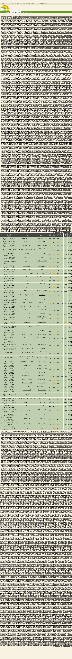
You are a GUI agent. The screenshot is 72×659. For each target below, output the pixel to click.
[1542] (4, 100)
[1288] (11, 83)
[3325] (46, 212)
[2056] (11, 132)
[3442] (9, 220)
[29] (64, 16)
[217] (21, 25)
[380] (29, 33)
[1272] (29, 82)
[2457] (68, 157)
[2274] (27, 146)
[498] (59, 39)
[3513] (32, 224)
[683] (54, 48)
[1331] (12, 86)
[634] (66, 46)
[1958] (40, 125)
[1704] (47, 109)
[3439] (70, 219)
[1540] (69, 98)
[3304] (47, 211)
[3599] (34, 230)
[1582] (67, 101)
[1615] (34, 104)
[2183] (8, 140)
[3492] (33, 223)
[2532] (33, 162)
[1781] (19, 115)
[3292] (7, 211)
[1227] (21, 79)
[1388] (60, 89)
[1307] (3, 85)
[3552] (20, 227)
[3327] (52, 212)
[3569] (6, 228)
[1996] (24, 128)
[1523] (12, 98)
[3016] (11, 193)
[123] (54, 20)
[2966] (58, 189)
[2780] (7, 178)
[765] (60, 52)
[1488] (38, 96)
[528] (68, 40)
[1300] (51, 83)
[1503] (17, 97)
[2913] (23, 186)
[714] (66, 50)
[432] (25, 36)
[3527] (8, 225)
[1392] (2, 90)
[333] (45, 31)
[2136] (64, 136)
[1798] (4, 116)
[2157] (63, 138)
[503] (70, 454)
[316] (69, 445)
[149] (53, 21)
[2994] (9, 192)
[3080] (11, 197)
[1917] (46, 123)
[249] (35, 27)
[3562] (53, 227)
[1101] (28, 71)
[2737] (6, 175)
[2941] (46, 188)
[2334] (13, 150)
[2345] (50, 150)
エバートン (27, 290)
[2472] (47, 158)
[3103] (17, 198)
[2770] (44, 177)
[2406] (40, 154)
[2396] (7, 154)
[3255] (26, 208)
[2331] (3, 150)
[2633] (14, 169)
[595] (33, 44)
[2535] (43, 162)
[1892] (33, 121)
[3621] (37, 231)
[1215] (52, 78)
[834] (30, 56)
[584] (4, 44)
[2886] (4, 185)
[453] (10, 37)
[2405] (37, 154)
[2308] (69, 147)
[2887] (8, 185)
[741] (67, 51)
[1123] (30, 73)
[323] (19, 31)
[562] (16, 43)
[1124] (33, 73)
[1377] (23, 89)
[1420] (24, 92)
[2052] (69, 131)
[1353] (14, 88)
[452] (7, 37)
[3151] (34, 201)
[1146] (36, 74)
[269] (17, 28)
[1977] (32, 127)
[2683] (39, 171)
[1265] (6, 82)
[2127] (34, 136)
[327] (29, 31)
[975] (51, 63)
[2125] (28, 136)
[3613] (10, 231)
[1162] (18, 75)
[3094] (58, 197)
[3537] (41, 225)
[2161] (6, 139)
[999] (44, 65)
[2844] (7, 182)
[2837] (54, 181)
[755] (33, 52)
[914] (30, 60)
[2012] (7, 129)
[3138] (62, 200)
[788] (50, 54)
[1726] (49, 111)
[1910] (22, 123)
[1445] (37, 93)
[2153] (50, 138)
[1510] (40, 97)
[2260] (51, 144)
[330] (37, 31)
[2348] (60, 150)
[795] (69, 54)
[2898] (44, 185)
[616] (18, 46)
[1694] (13, 109)
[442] (52, 36)
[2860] (60, 182)
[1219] (66, 78)
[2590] (13, 166)
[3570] (9, 228)
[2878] (49, 184)
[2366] (49, 151)
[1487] (34, 96)
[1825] (23, 117)
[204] (57, 24)
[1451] (57, 93)
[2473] (50, 158)
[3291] (3, 211)
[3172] (33, 202)
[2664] (47, 170)
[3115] (57, 198)
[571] (40, 43)
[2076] (7, 134)
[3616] (20, 231)
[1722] (36, 111)
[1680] (38, 108)
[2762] (18, 177)
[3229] (10, 207)
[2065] (41, 132)
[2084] (33, 134)
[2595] (30, 166)
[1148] (42, 74)
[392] (61, 33)
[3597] (28, 230)
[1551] (34, 100)
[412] (43, 35)
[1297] (41, 83)
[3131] (39, 200)
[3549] (10, 227)
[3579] (39, 228)
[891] (40, 59)
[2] (15, 16)
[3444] (16, 220)
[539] (26, 42)
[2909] (10, 186)
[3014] (4, 193)
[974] (48, 63)
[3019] (21, 193)
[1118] (13, 73)
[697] (21, 50)
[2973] (10, 190)
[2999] (26, 192)
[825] (6, 56)
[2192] (38, 140)
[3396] (69, 216)
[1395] (12, 90)
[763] (54, 52)
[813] (45, 55)
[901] (67, 59)
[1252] (33, 81)
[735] (51, 51)
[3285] (54, 209)
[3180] (60, 202)
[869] (53, 58)
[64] (63, 17)
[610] (2, 46)
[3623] (43, 231)
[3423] (17, 219)
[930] (2, 62)
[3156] (51, 201)
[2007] (61, 128)
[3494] (40, 223)
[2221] (63, 142)
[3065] (32, 196)
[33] (71, 431)
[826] (9, 56)
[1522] (9, 98)
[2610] (9, 167)
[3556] (33, 227)
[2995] (12, 192)
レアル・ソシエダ (42, 273)
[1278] (49, 82)
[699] (26, 50)
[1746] (44, 112)
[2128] (38, 136)
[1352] (11, 88)
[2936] (29, 188)
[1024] (56, 66)
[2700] (24, 173)
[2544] (2, 163)
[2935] (26, 188)
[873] (63, 58)
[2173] (46, 139)
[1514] (53, 97)
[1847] (26, 119)
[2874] (36, 184)
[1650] (9, 106)
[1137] (6, 74)
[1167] (34, 75)
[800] (11, 55)
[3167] (17, 202)
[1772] (60, 113)
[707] (47, 50)
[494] (48, 39)
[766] (62, 52)
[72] (8, 19)
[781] (31, 54)
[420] (64, 35)
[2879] (52, 184)
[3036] (7, 194)
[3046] (40, 194)
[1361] (41, 88)
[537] (21, 42)
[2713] (68, 173)
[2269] (10, 146)
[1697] (23, 109)
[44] (23, 17)
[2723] (30, 174)
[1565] (10, 101)
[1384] (47, 89)
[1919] (52, 123)
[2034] (9, 131)
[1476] (69, 94)
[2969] (68, 189)
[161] (13, 23)
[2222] (67, 142)
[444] (57, 36)
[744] (4, 52)
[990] (20, 65)
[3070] (49, 196)
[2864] (2, 184)
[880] (11, 59)
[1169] (41, 75)
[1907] (12, 123)
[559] (8, 43)
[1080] (29, 70)
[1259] (57, 81)
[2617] (32, 167)
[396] (69, 449)
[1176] (64, 75)
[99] (62, 19)
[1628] (7, 105)
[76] (16, 19)
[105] (6, 20)
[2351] (70, 150)
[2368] (56, 151)
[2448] (38, 157)
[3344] (38, 213)
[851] (5, 58)
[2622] (49, 167)
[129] (70, 20)
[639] (8, 47)
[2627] (66, 167)
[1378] (27, 89)
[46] (27, 17)
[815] (51, 55)
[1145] (32, 74)
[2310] (4, 148)
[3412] (51, 217)
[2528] (20, 162)
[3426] (27, 219)
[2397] (10, 154)
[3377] (6, 216)
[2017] (23, 129)
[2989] (63, 190)
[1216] (56, 78)
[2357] (19, 151)
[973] (45, 63)
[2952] (11, 189)
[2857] (50, 182)
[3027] (48, 193)
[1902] (67, 121)
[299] (26, 29)
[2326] (58, 148)
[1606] (4, 104)
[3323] (39, 212)
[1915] (39, 123)
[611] (5, 46)
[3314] (9, 212)
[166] (27, 23)
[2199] (61, 140)
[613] (10, 46)
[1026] (62, 66)
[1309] (10, 85)
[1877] (54, 120)
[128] (68, 20)
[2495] (52, 159)
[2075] (3, 134)
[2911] (17, 186)
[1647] (70, 105)
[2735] (70, 174)
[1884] (7, 121)
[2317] (28, 148)
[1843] (12, 119)
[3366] (40, 215)
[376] (18, 33)
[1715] (12, 111)
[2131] (48, 136)
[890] (37, 59)
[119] (44, 20)
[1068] (60, 69)
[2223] (70, 142)
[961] (13, 63)
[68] (71, 17)
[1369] (68, 88)
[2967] (61, 189)
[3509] (19, 224)
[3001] (32, 192)
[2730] (53, 174)
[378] (23, 33)
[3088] (38, 197)
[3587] (66, 228)
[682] (52, 48)
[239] (8, 27)
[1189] (37, 77)
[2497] (59, 159)
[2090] (53, 134)
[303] (37, 29)
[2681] (32, 171)
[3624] (47, 231)
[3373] (63, 215)
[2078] (13, 134)
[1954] (27, 125)
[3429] (37, 219)
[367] (65, 32)
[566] (27, 43)
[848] (68, 56)
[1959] (43, 125)
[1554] (44, 100)
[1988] (69, 127)
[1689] (68, 108)
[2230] (22, 143)
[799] (8, 55)
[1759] (17, 113)
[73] (10, 19)
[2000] (38, 128)
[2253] (28, 144)
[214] (13, 25)
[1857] (59, 119)
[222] (34, 25)
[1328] (2, 86)
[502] (69, 39)
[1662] (49, 106)
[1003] (57, 65)
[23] (52, 16)
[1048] (64, 67)
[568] (32, 43)
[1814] (58, 116)
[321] (13, 31)
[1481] (14, 96)
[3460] (69, 220)
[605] (60, 44)
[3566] (67, 227)
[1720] (29, 111)
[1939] (48, 124)
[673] (28, 48)
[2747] (39, 175)
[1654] (22, 106)
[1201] (6, 78)
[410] (37, 35)
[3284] (51, 209)
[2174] (49, 139)
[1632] (20, 105)
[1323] (57, 85)
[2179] (66, 139)
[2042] (36, 131)
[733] (45, 51)
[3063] (26, 196)
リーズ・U (27, 423)
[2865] (6, 184)
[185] (6, 24)
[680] (46, 48)
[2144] (20, 138)
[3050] (53, 194)
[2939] (39, 188)
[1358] (31, 88)
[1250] (27, 81)
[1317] (37, 85)
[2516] (51, 161)
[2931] (12, 188)
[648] (32, 47)
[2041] (32, 131)
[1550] (31, 100)
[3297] (23, 211)
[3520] (56, 224)
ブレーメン (27, 313)
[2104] (29, 135)
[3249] (6, 208)
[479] (8, 39)
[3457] (59, 220)
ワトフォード (26, 280)
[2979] (30, 190)
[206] (62, 24)
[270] (20, 28)
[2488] (29, 159)
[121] (49, 20)
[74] (12, 19)
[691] (5, 50)
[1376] (20, 89)
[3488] (20, 223)
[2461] (10, 158)
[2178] (62, 139)
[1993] (14, 128)
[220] (29, 25)
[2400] (20, 154)
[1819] (3, 117)
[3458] (62, 220)
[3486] (13, 223)
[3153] (41, 201)
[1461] (19, 94)
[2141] (10, 138)
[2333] (10, 150)
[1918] (49, 123)
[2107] (39, 135)
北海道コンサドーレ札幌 (26, 361)
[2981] (37, 190)
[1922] (62, 123)
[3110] (40, 198)
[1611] (21, 104)
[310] (55, 29)
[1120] (20, 73)
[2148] (33, 138)
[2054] (4, 132)
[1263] (70, 81)
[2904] (64, 185)
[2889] (14, 185)
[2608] (2, 167)
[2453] (54, 157)
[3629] (63, 231)
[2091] (57, 134)
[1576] (47, 101)
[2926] (67, 186)
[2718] (13, 174)
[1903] (70, 121)
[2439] (8, 157)
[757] (38, 52)
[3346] (44, 213)
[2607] (70, 166)
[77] (18, 19)
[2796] (60, 178)
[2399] (17, 154)
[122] (52, 20)
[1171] (48, 75)
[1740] (24, 112)
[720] (11, 51)
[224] (39, 25)
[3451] (39, 220)
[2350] (67, 150)
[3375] (70, 215)
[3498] (53, 223)
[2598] (40, 166)
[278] (41, 28)
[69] (2, 19)
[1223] (8, 79)
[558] (5, 43)
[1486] (31, 96)
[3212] (24, 205)
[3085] (28, 197)
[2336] (20, 150)
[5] (19, 16)
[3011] (66, 192)
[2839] (61, 181)
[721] (13, 51)
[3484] (7, 223)
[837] (38, 56)
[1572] (33, 101)
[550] (55, 42)
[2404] (33, 154)
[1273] (32, 82)
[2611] (12, 167)
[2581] (54, 165)
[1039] (34, 67)
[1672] (11, 108)
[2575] (34, 165)
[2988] (60, 190)
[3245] (63, 207)
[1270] (22, 82)
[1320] (47, 85)
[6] (20, 16)
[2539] (57, 162)
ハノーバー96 (42, 306)
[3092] (51, 197)
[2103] (26, 135)
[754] (30, 52)
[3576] (29, 228)
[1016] (29, 66)
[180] (64, 23)
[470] (55, 37)
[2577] (41, 165)
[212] (7, 25)
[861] (31, 58)
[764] (57, 52)
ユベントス (42, 414)
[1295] (34, 83)
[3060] (16, 196)
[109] (17, 20)
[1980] (42, 127)
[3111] (43, 198)
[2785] (23, 178)
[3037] (10, 194)
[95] (54, 19)
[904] (4, 60)
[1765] (37, 113)
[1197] (63, 77)
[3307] (57, 211)
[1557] (54, 100)
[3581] (46, 228)
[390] (55, 33)
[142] (34, 21)
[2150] (40, 138)
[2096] (2, 135)
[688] (68, 48)
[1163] (21, 75)
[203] (54, 24)
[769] (70, 52)
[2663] (43, 170)
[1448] (47, 93)
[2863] (70, 182)
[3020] (24, 193)
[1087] (52, 70)
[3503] (70, 223)
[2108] (42, 135)
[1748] (51, 112)
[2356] (16, 151)
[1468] (42, 94)
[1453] (63, 93)
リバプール (42, 295)
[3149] (28, 201)
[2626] (62, 167)
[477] (3, 39)
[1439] (17, 93)
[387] (47, 33)
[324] (21, 31)
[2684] (42, 171)
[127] (65, 20)
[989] (17, 65)
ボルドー (42, 428)
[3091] (48, 197)
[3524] (69, 224)
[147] (47, 21)
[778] (23, 54)
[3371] (57, 215)
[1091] (66, 70)
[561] (13, 43)
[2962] (44, 189)
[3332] (69, 212)
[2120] (11, 136)
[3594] (18, 230)
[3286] (58, 209)
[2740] (16, 175)
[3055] (70, 194)
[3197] (46, 204)
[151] (58, 21)
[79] (22, 19)
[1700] (33, 109)
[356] (36, 32)
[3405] (28, 217)
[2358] (22, 151)
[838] (41, 56)
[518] (41, 40)
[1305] (68, 83)
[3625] (50, 231)
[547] (47, 42)
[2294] (22, 147)
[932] (7, 62)
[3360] (20, 215)
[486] (27, 39)
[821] (67, 55)
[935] (15, 62)
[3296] (20, 211)
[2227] (12, 143)
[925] (60, 60)
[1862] (4, 120)
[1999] (34, 128)
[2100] (16, 135)
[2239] (52, 143)
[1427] (48, 92)
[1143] (26, 74)
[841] (49, 56)
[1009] (6, 66)
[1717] (19, 111)
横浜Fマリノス (42, 365)
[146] (45, 21)
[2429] (46, 155)
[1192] (47, 77)
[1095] (8, 71)
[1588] (16, 102)
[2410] (53, 154)
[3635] (63, 232)
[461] (31, 37)
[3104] (20, 198)
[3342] (31, 213)
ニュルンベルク (27, 344)
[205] (60, 24)
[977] (56, 63)
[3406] (31, 217)
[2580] (51, 165)
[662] (69, 47)
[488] (32, 39)
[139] (26, 21)
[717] (3, 51)
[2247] (8, 144)
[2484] (16, 159)
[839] (44, 56)
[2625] (59, 167)
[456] (18, 37)
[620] (29, 46)
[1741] (28, 112)
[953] (63, 62)
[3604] (51, 230)
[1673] (14, 108)
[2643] (48, 169)
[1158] (4, 75)
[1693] (10, 109)
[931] (5, 62)
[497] (56, 39)
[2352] (2, 151)
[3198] (49, 204)
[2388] (51, 152)
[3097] (68, 197)
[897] (56, 59)
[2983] (43, 190)
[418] (59, 35)
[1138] (9, 74)
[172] (43, 23)
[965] (24, 63)
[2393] (68, 152)
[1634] (27, 105)
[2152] (47, 138)
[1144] (29, 74)
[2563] (66, 163)
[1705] (50, 109)
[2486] (22, 159)
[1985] (59, 127)
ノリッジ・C (42, 418)
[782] (34, 54)
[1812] (51, 116)
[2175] (52, 139)
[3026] (44, 193)
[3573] (19, 228)
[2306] (62, 147)
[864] (39, 58)
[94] (52, 19)
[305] (42, 29)
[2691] (66, 171)
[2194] (44, 140)
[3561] (50, 227)
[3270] (4, 209)
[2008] (64, 128)
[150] (55, 21)
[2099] (12, 135)
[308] (50, 29)
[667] (12, 48)
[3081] (14, 197)
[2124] (24, 136)
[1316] (33, 85)
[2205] (10, 142)
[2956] (24, 189)
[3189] (19, 204)
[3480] (64, 221)
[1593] (32, 102)
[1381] (37, 89)
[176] (53, 23)
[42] (19, 17)
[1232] (38, 79)
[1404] (42, 90)
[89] (42, 19)
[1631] (17, 105)
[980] (64, 63)
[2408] (47, 154)
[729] (35, 51)
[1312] (20, 85)
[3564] (60, 227)
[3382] (22, 216)
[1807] (34, 116)
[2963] (48, 189)
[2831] (34, 181)
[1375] (17, 89)
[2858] (53, 182)
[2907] (3, 186)
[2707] (48, 173)
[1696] (20, 109)
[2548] (16, 163)
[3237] (37, 207)
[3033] (68, 193)
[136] (18, 21)
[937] (21, 62)
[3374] (67, 215)
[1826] (27, 117)
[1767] (43, 113)
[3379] (12, 216)
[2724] (33, 174)
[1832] (47, 117)
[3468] (24, 221)
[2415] (70, 154)
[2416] (2, 155)
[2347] (57, 150)
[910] (20, 60)
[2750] (49, 175)
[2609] (6, 167)
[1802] (18, 116)
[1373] (10, 89)
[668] (14, 48)
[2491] (39, 159)
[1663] (52, 106)
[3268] (69, 208)
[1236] (51, 79)
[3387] (39, 216)
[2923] (57, 186)
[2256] (38, 144)
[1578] (53, 101)
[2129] (41, 136)
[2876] (42, 184)
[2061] (28, 132)
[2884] (69, 184)
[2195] (48, 140)
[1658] (36, 106)
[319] (8, 31)
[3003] (39, 192)
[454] (13, 37)
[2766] (31, 177)
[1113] (68, 71)
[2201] (68, 140)
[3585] (59, 228)
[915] (33, 60)
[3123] (12, 200)
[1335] (26, 86)
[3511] (26, 224)
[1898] (53, 121)
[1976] (29, 127)
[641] (13, 47)
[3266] (62, 208)
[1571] (30, 101)
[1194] (53, 77)
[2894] (31, 185)
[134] (13, 21)
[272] (25, 28)
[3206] (4, 205)
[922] (52, 60)
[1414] (4, 92)
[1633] (23, 105)
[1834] (53, 117)
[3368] (47, 215)
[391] (58, 33)
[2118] (4, 136)
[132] (7, 21)
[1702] (40, 109)
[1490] (44, 96)
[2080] (20, 134)
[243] (19, 27)
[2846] (13, 182)
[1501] (10, 97)
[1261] (63, 81)
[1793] (59, 115)
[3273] (14, 209)
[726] (27, 51)
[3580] (42, 228)
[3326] (49, 212)
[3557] (37, 227)
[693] (10, 50)
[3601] (41, 230)
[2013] (10, 129)
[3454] (49, 220)
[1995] (21, 128)
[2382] (31, 152)
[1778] (9, 115)
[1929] (14, 124)
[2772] (51, 177)
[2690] (62, 171)
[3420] (7, 219)
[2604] (60, 166)
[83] (30, 19)
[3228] (7, 207)
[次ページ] (9, 16)
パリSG (42, 269)
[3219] (48, 205)
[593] (28, 44)
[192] (25, 24)
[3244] (60, 207)
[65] (65, 17)
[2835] (48, 181)
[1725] (46, 111)
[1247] (17, 81)
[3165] (10, 202)
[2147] (30, 138)
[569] (35, 43)
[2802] (9, 180)
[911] (22, 60)
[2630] (4, 169)
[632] (61, 46)
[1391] (70, 89)
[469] (53, 37)
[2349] (63, 150)
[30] (66, 16)
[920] (46, 60)
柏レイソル (27, 368)
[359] (44, 32)
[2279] (43, 146)
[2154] (53, 138)
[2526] (13, 162)
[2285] (63, 146)
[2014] (13, 129)
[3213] (28, 205)
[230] (55, 25)
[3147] (21, 201)
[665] (6, 48)
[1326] (67, 85)
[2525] (10, 162)
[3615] (17, 231)
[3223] (61, 205)
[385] (42, 33)
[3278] (31, 209)
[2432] (56, 155)
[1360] (38, 88)
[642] (16, 47)
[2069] (54, 132)
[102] (69, 19)
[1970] (9, 127)
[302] (34, 29)
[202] (52, 24)
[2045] (46, 131)
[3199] (52, 204)
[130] (2, 21)
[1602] (62, 102)
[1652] (16, 106)
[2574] (31, 165)
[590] (20, 44)
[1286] (4, 83)
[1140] (16, 74)
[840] (46, 56)
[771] (5, 54)
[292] (7, 29)
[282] (52, 28)
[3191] (26, 204)
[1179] (3, 77)
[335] (51, 31)
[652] (43, 47)
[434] (30, 36)
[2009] (68, 128)
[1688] (64, 108)
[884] (21, 59)
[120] (46, 20)
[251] (40, 27)
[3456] (56, 220)
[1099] (21, 71)
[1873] (41, 120)
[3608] (64, 230)
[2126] (31, 136)
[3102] (13, 198)
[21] (48, 16)
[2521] (68, 161)
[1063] (43, 69)
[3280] (38, 209)
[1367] (61, 88)
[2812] (42, 180)
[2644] (51, 169)
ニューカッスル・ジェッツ (27, 352)
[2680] (29, 171)
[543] (37, 42)
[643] (19, 47)
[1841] (6, 119)
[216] (18, 25)
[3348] (51, 213)
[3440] (2, 220)
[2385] (41, 152)
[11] (28, 16)
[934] (13, 62)
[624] (39, 46)
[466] (45, 37)
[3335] (8, 213)
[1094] (4, 71)
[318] (5, 31)
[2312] (11, 148)
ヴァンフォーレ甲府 (27, 379)
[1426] (44, 92)
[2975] (17, 190)
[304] (39, 29)
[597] (38, 44)
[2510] (31, 161)
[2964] (51, 189)
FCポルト (27, 402)
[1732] (69, 111)
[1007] (70, 65)
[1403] (39, 90)
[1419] (21, 92)
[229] (53, 25)
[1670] (4, 108)
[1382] (40, 89)
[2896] (38, 185)
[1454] (67, 93)
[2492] (42, 159)
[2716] (7, 174)
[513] (28, 40)
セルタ (42, 341)
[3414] (58, 217)
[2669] (63, 170)
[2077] (10, 134)
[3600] (38, 230)
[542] (34, 42)
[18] (42, 16)
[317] (3, 31)
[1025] (59, 66)
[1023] (52, 66)
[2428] (42, 155)
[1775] (70, 113)
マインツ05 (27, 322)
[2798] (67, 178)
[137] (21, 21)
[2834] (44, 181)
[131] (5, 21)
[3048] (47, 194)
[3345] (41, 213)
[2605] (63, 166)
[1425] (41, 92)
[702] (34, 50)
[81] (26, 19)
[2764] (24, 177)
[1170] (44, 75)
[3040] (20, 194)
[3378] (9, 216)
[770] (2, 54)
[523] (54, 40)
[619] (26, 46)
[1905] (6, 123)
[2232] (29, 143)
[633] (63, 46)
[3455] (52, 220)
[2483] (12, 159)
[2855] (43, 182)
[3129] (32, 200)
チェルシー (27, 337)
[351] (22, 32)
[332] (43, 31)
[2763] (21, 177)
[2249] (14, 144)
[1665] (59, 106)
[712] (61, 50)
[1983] (52, 127)
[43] (21, 17)
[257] (56, 27)
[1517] (63, 97)
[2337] (23, 150)
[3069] (46, 196)
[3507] (12, 224)
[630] (55, 46)
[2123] (21, 136)
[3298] (27, 211)
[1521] (6, 98)
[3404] (24, 217)
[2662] (40, 170)
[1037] (28, 67)
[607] (65, 44)
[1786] (36, 115)
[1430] (58, 92)
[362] (52, 32)
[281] (49, 28)
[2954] (18, 189)
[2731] (57, 174)
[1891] (30, 121)
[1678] (31, 108)
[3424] (20, 219)
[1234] (44, 79)
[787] (47, 54)
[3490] (27, 223)
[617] (21, 46)
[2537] (50, 162)
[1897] (50, 121)
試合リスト (25, 12)
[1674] (18, 108)
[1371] (3, 89)
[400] (11, 35)
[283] (54, 28)
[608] (68, 44)
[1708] (60, 109)
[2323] (48, 148)
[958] (5, 63)
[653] (45, 47)
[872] (61, 58)
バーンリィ (42, 287)
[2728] (47, 174)
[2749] (46, 175)
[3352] (64, 213)
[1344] (56, 86)
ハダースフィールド (42, 290)
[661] (67, 47)
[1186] (27, 77)
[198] (41, 24)
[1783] (26, 115)
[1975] (26, 127)
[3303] (43, 211)
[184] (4, 24)
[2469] (37, 158)
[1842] (9, 119)
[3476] (51, 221)
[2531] (30, 162)
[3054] (67, 194)
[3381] (19, 216)
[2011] (3, 129)
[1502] (13, 97)
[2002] (44, 128)
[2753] (59, 175)
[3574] (22, 228)
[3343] (34, 213)
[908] (14, 60)
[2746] (36, 175)
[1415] (8, 92)
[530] (2, 42)
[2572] (24, 165)
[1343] (52, 86)
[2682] (36, 171)
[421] (67, 35)
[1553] (41, 100)
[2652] (7, 170)
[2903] (61, 185)
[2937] (32, 188)
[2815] (52, 180)
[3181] (63, 202)
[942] (34, 62)
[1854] (49, 119)
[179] (61, 23)
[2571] (21, 165)
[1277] (46, 82)
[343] (70, 446)
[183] (70, 438)
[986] (9, 65)
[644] (21, 47)
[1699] (30, 109)
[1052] (7, 69)
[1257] (50, 81)
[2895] (34, 185)
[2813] (46, 180)
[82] (28, 19)
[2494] (49, 159)
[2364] (42, 151)
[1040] (38, 67)
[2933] (19, 188)
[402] (16, 35)
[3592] (11, 230)
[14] (34, 16)
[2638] (31, 169)
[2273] (23, 146)
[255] (51, 27)
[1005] (63, 65)
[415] (51, 35)
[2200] (64, 140)
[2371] (66, 151)
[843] (54, 56)
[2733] (63, 174)
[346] (9, 32)
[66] (67, 17)
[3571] (12, 228)
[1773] (63, 113)
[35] (5, 17)
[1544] (11, 100)
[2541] (63, 162)
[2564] (69, 163)
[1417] (14, 92)
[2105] (32, 135)
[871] (58, 58)
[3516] (42, 224)
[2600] (47, 166)
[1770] (53, 113)
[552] (61, 42)
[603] (54, 44)
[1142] (22, 74)
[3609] (68, 230)
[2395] (3, 154)
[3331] (66, 212)
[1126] (40, 73)
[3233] (23, 207)
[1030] (4, 67)
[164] (21, 23)
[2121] (14, 136)
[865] (42, 58)
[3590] (4, 230)
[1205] (19, 78)
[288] (68, 28)
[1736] (11, 112)
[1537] (59, 98)
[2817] (59, 180)
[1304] (64, 83)
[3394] (62, 216)
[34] (3, 17)
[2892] (24, 185)
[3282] (44, 209)
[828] (14, 56)
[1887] (17, 121)
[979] (61, 63)
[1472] (56, 94)
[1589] (19, 102)
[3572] (16, 228)
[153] (63, 21)
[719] (8, 51)
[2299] (39, 147)
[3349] (54, 213)
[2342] (40, 150)
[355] (33, 32)
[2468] (33, 158)
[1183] (17, 77)
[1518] (67, 97)
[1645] (63, 105)
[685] (60, 48)
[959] (8, 63)
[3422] (13, 219)
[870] (55, 58)
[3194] (36, 204)
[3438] (67, 219)
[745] (6, 52)
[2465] (23, 158)
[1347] (66, 86)
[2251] (21, 144)
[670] (20, 48)
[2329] (68, 148)
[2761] (14, 177)
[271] (22, 28)
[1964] (60, 125)
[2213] (37, 142)
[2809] (32, 180)
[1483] (21, 96)
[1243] (3, 81)
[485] (24, 39)
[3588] (69, 228)
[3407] (34, 217)
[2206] (13, 142)
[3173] (37, 202)
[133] (10, 21)
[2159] (70, 138)
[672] (25, 48)
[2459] (3, 158)
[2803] (12, 180)
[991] (22, 65)
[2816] (56, 180)
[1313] (23, 85)
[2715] (3, 174)
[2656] (20, 170)
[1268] (16, 82)
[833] (28, 56)
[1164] (24, 75)
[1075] (12, 70)
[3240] (47, 207)
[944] (39, 62)
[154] (66, 21)
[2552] (29, 163)
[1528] (29, 98)
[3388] (42, 216)
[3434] (53, 219)
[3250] (9, 208)
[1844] (16, 119)
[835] (33, 56)
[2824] (11, 181)
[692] (7, 50)
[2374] (4, 152)
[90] (44, 19)
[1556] (51, 100)
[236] (69, 441)
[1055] (17, 69)
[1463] (26, 94)
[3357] (10, 215)
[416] (53, 35)
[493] (45, 39)
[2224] (2, 143)
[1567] (17, 101)
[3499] (57, 223)
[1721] (32, 111)
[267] (12, 28)
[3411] (48, 217)
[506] (9, 40)
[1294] (31, 83)
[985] (6, 65)
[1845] (19, 119)
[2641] (41, 169)
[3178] (53, 202)
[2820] (69, 180)
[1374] (13, 89)
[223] (37, 25)
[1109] (54, 71)
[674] (30, 48)
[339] (61, 31)
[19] (44, 16)
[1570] (27, 101)
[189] (17, 24)
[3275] (21, 209)
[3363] (30, 215)
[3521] (59, 224)
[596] (36, 44)
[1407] (52, 90)
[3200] (56, 204)
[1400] (29, 90)
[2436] (69, 155)
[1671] (8, 108)
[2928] (2, 188)
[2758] (4, 177)
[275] (33, 28)
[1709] (63, 109)
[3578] (36, 228)
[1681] (41, 108)
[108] (14, 20)
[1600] (56, 102)
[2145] (23, 138)
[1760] (20, 113)
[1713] (6, 111)
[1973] (19, 127)
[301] (31, 29)
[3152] (38, 201)
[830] (20, 56)
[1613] (28, 104)
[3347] (48, 213)
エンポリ (42, 330)
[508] (14, 40)
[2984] (47, 190)
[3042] (27, 194)
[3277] (28, 209)
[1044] (51, 67)
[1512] (47, 97)
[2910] (13, 186)
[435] (33, 36)
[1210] (36, 78)
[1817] (68, 116)
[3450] (36, 220)
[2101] (19, 135)
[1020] (42, 66)
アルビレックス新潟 (27, 383)
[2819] (66, 180)
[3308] (60, 211)
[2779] (3, 178)
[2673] (6, 171)
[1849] (32, 119)
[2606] (67, 166)
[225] (42, 25)
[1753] (68, 112)
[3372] (60, 215)
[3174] (40, 202)
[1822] (13, 117)
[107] (12, 20)
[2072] (64, 132)
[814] (48, 55)
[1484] (24, 96)
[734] (48, 51)
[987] (12, 65)
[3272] (11, 209)
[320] (11, 31)
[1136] (2, 74)
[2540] (60, 162)
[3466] (18, 221)
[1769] (50, 113)
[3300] (33, 211)
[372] (7, 33)
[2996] (16, 192)
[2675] (12, 171)
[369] (70, 32)
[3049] (50, 194)
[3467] (21, 221)
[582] (69, 43)
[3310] (67, 211)
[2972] (7, 190)
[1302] (58, 83)
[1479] (8, 96)
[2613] (19, 167)
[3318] (22, 212)
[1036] (24, 67)
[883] (19, 59)
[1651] (12, 106)
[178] (59, 23)
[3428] (33, 219)
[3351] (61, 213)
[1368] (64, 88)
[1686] (58, 108)
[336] (53, 31)
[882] (16, 59)
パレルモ (27, 254)
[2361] (32, 151)
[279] (44, 28)
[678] (41, 48)
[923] (54, 60)
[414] (48, 35)
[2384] (38, 152)
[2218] (53, 142)
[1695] (17, 109)
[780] (29, 54)
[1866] (18, 120)
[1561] (68, 100)
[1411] (66, 90)
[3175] (43, 202)
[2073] (68, 132)
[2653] (10, 170)
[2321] (41, 148)
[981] (67, 63)
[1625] (68, 104)
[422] (69, 35)
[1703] (43, 109)
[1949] (10, 125)
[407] (29, 35)
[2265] (68, 144)
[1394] (9, 90)
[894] (48, 59)
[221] (31, 25)
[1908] (16, 123)
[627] (47, 46)
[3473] (41, 221)
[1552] (38, 100)
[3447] (26, 220)
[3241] (50, 207)
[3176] (47, 202)
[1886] (13, 121)
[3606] (58, 230)
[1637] (37, 105)
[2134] (58, 136)
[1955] (30, 125)
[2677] (19, 171)
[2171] (39, 139)
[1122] (27, 73)
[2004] (51, 128)
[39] (13, 17)
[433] (28, 36)
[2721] (23, 174)
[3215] (34, 205)
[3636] (67, 232)
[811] (40, 55)
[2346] (53, 150)
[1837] (63, 117)
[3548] (7, 227)
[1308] (7, 85)
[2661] (37, 170)
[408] (32, 35)
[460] (29, 37)
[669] (17, 48)
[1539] (66, 98)
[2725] (37, 174)
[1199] (70, 77)
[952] (61, 62)
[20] (46, 16)
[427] (12, 36)
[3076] (69, 196)
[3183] (70, 202)
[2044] (42, 131)
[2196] (51, 140)
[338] (59, 31)
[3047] (43, 194)
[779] (26, 54)
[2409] (50, 154)
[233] (63, 25)
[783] (37, 54)
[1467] (39, 94)
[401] (13, 35)
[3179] (57, 202)
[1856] (56, 119)
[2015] (17, 129)
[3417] (68, 217)
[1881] (68, 120)
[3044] (33, 194)
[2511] (34, 161)
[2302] (49, 147)
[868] (50, 58)
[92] (48, 19)
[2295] (26, 147)
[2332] (7, 150)
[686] (62, 48)
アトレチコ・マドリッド (26, 273)
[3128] (29, 200)
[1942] (58, 124)
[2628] (69, 167)
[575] (51, 43)
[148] (50, 21)
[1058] (27, 69)
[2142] (13, 138)
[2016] (20, 129)
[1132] (60, 73)
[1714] (9, 111)
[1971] (12, 127)
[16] (38, 16)
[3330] (62, 212)
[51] (37, 17)
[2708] (51, 173)
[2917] (37, 186)
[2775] (61, 177)
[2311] (8, 148)
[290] (2, 29)
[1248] (20, 81)
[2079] (17, 134)
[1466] (36, 94)
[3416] (64, 217)
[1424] (38, 92)
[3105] (23, 198)
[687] (65, 48)
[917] (38, 60)
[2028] (60, 129)
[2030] (67, 129)
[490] (37, 39)
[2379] (21, 152)
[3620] (33, 231)
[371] (5, 33)
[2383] (34, 152)
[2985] (50, 190)
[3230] (13, 207)
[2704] (38, 173)
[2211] (30, 142)
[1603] (66, 102)
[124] (57, 20)
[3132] (42, 200)
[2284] (60, 146)
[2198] (58, 140)
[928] (68, 60)
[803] (19, 55)
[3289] (68, 209)
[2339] (30, 150)
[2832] (38, 181)
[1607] (8, 104)
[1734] (4, 112)
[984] (4, 65)
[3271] (8, 209)
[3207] (8, 205)
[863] (37, 58)
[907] (12, 60)
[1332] (16, 86)
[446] (62, 36)
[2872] (29, 184)
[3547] (3, 227)
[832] (25, 56)
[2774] (58, 177)
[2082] (27, 134)
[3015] (8, 193)
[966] (27, 63)
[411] (40, 35)
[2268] (7, 146)
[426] (9, 36)
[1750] (58, 112)
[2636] (24, 169)
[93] (50, 19)
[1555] (48, 100)
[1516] (60, 97)
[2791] (43, 178)
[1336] (29, 86)
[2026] (53, 129)
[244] (21, 27)
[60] (55, 17)
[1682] (44, 108)
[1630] (13, 105)
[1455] (70, 93)
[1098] (18, 71)
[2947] (66, 188)
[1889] (23, 121)
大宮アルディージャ (42, 376)
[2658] (27, 170)
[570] (37, 43)
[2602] (53, 166)
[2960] (38, 189)
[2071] (61, 132)
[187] (12, 24)
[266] (9, 28)
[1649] (6, 106)
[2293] (19, 147)
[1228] (24, 79)
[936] (18, 62)
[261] (67, 27)
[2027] (57, 129)
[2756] (69, 175)
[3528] (11, 225)
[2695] (8, 173)
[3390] (49, 216)
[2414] (67, 154)
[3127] (26, 200)
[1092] (69, 70)
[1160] (11, 75)
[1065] (50, 69)
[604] (57, 44)
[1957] (37, 125)
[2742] (22, 175)
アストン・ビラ (42, 423)
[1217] (59, 78)
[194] (30, 24)
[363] (54, 32)
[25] (56, 16)
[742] (69, 51)
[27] (60, 16)
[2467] (30, 158)
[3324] (42, 212)
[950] (55, 62)
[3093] (54, 197)
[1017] (32, 66)
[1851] (39, 119)
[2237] (46, 143)
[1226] (18, 79)
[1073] (6, 70)
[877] (3, 59)
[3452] (42, 220)
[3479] (61, 221)
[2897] (41, 185)
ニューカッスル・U (42, 337)
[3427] (30, 219)
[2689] (59, 171)
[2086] (40, 134)
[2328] (64, 148)
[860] (29, 58)
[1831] (43, 117)
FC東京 (27, 372)
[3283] (48, 209)
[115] (33, 20)
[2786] (27, 178)
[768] (68, 52)
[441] (49, 36)
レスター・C (27, 287)
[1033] (14, 67)
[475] (69, 37)
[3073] (59, 196)
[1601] (59, 102)
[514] (30, 40)
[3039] (17, 194)
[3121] (6, 200)
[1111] (61, 71)
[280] (46, 28)
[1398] (22, 90)
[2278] (40, 146)
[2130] (44, 136)
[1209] (32, 78)
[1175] (61, 75)
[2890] (18, 185)
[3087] (34, 197)
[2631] (8, 169)
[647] (29, 47)
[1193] (50, 77)
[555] (69, 42)
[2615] (26, 167)
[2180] (69, 139)
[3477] (54, 221)
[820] (64, 55)
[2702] (31, 173)
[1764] (33, 113)
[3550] (13, 227)
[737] (56, 51)
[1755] (3, 113)
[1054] (13, 69)
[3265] (59, 208)
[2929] (6, 188)
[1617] (41, 104)
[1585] (6, 102)
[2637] (28, 169)
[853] (10, 58)
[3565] (63, 227)
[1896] (47, 121)
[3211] (21, 205)
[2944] (56, 188)
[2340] (33, 150)
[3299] (30, 211)
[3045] (37, 194)
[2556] (42, 163)
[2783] (17, 178)
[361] (49, 32)
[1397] (19, 90)
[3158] (58, 201)
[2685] (46, 171)
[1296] (38, 83)
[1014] (22, 66)
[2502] (4, 161)
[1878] (58, 120)
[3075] (66, 196)
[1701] (37, 109)
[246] (27, 27)
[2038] (22, 131)
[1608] (11, 104)
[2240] (56, 143)
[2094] (67, 134)
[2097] (6, 135)
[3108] (33, 198)
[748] (14, 52)
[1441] (23, 93)
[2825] (14, 181)
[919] (44, 60)
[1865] (14, 120)
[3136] (56, 200)
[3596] (24, 230)
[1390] (67, 89)
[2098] (9, 135)
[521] (49, 40)
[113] (28, 20)
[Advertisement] (41, 8)
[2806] (22, 180)
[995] (33, 65)
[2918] (40, 186)
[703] (37, 50)
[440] (46, 36)
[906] (9, 60)
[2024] (47, 129)
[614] (13, 46)
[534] (13, 42)
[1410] (62, 90)
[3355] (3, 215)
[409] (35, 35)
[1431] (61, 92)
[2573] (28, 165)
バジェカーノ (26, 257)
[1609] (14, 104)
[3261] (46, 208)
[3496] (47, 223)
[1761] (23, 113)
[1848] (29, 119)
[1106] (44, 71)
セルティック (26, 299)
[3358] (13, 215)
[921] (49, 60)
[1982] (49, 127)
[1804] (24, 116)
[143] (37, 21)
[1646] (67, 105)
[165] (24, 23)
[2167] (26, 139)
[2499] (66, 159)
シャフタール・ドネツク (26, 302)
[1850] (36, 119)
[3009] (59, 192)
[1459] (12, 94)
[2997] (19, 192)
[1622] (58, 104)
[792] (61, 54)
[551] (58, 42)
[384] (39, 33)
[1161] (14, 75)
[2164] (16, 139)
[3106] (27, 198)
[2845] (10, 182)
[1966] (67, 125)
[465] (42, 37)
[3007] (52, 192)
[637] (3, 47)
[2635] (21, 169)
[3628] (60, 231)
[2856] (47, 182)
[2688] (56, 171)
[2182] (4, 140)
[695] (15, 50)
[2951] (8, 189)
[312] (61, 29)
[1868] (24, 120)
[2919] (43, 186)
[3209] (14, 205)
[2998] (22, 192)
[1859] (66, 119)
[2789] (37, 178)
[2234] (36, 143)
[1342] (49, 86)
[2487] (26, 159)
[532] (7, 42)
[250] (37, 27)
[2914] (27, 186)
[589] (17, 44)
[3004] (42, 192)
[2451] (48, 157)
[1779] (12, 115)
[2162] (9, 139)
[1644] (60, 105)
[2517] (54, 161)
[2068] (51, 132)
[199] (44, 24)
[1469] (46, 94)
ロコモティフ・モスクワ (26, 334)
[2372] (69, 151)
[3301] (37, 211)
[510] (20, 40)
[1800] (11, 116)
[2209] (23, 142)
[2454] (58, 157)
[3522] (62, 224)
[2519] (61, 161)
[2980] (33, 190)
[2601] (50, 166)
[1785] (32, 115)
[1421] (28, 92)
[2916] (33, 186)
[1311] (17, 85)
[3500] (60, 223)
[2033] (6, 131)
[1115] (3, 73)
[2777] (68, 177)
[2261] (54, 144)
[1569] (23, 101)
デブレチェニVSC (27, 326)
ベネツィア (42, 254)
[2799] (70, 178)
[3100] (7, 198)
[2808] (29, 180)
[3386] (36, 216)
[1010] (9, 66)
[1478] (4, 96)
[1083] (39, 70)
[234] (66, 25)
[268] (14, 28)
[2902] (58, 185)
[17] (40, 16)
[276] (36, 28)
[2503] (8, 161)
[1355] (21, 88)
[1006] (67, 65)
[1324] (60, 85)
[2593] (23, 166)
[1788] (42, 115)
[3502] (67, 223)
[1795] (66, 115)
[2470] (40, 158)
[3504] (2, 224)
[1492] (51, 96)
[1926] (4, 124)
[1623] (61, 104)
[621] (31, 46)
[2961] (41, 189)
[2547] (12, 163)
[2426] (36, 155)
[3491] (30, 223)
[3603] (48, 230)
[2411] (57, 154)
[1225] (14, 79)
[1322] (53, 85)
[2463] (17, 158)
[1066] (53, 69)
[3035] (3, 194)
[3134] (49, 200)
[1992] (11, 128)
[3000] (29, 192)
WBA (27, 276)
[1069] (63, 69)
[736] (53, 51)
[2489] (32, 159)
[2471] (43, 158)
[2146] (27, 138)
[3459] (66, 220)
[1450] (53, 93)
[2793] (50, 178)
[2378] (18, 152)
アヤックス (42, 241)
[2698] (18, 173)
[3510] (22, 224)
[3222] (58, 205)
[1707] (57, 109)
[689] (70, 48)
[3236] (33, 207)
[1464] (29, 94)
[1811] (48, 116)
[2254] (31, 144)
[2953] (14, 189)
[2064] (38, 132)
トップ (30, 12)
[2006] (58, 128)
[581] (67, 43)
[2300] (42, 147)
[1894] (40, 121)
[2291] (12, 147)
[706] (45, 50)
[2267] (3, 146)
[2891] (21, 185)
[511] (22, 40)
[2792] (47, 178)
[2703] (34, 173)
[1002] (53, 65)
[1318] (40, 85)
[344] (4, 32)
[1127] (43, 73)
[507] (12, 40)
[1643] (57, 105)
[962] (16, 63)
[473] (63, 37)
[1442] (27, 93)
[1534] (49, 98)
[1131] (57, 73)
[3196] (42, 204)
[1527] (26, 98)
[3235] (30, 207)
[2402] (27, 154)
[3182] (67, 202)
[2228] (16, 143)
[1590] (22, 102)
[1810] (44, 116)
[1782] (22, 115)
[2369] (59, 151)
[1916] (42, 123)
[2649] (68, 169)
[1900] (60, 121)
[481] (13, 39)
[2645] (54, 169)
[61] (57, 17)
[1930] (18, 124)
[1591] (26, 102)
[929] (70, 60)
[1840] (2, 119)
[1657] (32, 106)
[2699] (21, 173)
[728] (32, 51)
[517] (38, 40)
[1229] (28, 79)
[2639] (34, 169)
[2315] (21, 148)
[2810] (36, 180)
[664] (4, 48)
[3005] (46, 192)
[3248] (2, 208)
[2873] (32, 184)
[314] (66, 29)
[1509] (37, 97)
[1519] (70, 97)
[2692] (69, 171)
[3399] (8, 217)
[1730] (62, 111)
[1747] (48, 112)
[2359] (26, 151)
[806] (27, 55)
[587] (12, 44)
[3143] (8, 201)
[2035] (12, 131)
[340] (64, 31)
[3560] (47, 227)
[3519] (52, 224)
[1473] (59, 94)
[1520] (2, 98)
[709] (53, 50)
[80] (24, 19)
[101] (67, 19)
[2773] (54, 177)
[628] (50, 46)
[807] (29, 55)
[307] (47, 29)
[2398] (13, 154)
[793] (63, 54)
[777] (21, 54)
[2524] (7, 162)
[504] (4, 40)
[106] (9, 20)
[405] (24, 35)
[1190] (40, 77)
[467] (47, 37)
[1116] (7, 73)
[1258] (53, 81)
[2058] (18, 132)
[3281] (41, 209)
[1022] (49, 66)
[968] (32, 63)
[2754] (62, 175)
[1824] (20, 117)
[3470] (31, 221)
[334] (48, 31)
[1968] (2, 127)
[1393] (6, 90)
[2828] (24, 181)
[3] (16, 16)
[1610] (18, 104)
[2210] (27, 142)
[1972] (16, 127)
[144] (39, 21)
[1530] (36, 98)
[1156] (69, 74)
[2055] (8, 132)
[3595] (21, 230)
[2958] (31, 189)
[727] (29, 51)
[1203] (12, 78)
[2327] (61, 148)
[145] (42, 21)
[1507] (30, 97)
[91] (46, 19)
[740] (64, 51)
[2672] (2, 171)
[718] (5, 51)
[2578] (44, 165)
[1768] (47, 113)
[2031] (70, 129)
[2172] (42, 139)
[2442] (18, 157)
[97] (58, 19)
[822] (69, 55)
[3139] (66, 200)
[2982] (40, 190)
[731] (40, 51)
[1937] (41, 124)
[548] (50, 42)
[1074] (9, 70)
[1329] (6, 86)
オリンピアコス (27, 245)
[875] (69, 58)
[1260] (60, 81)
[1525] (19, 98)
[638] (5, 47)
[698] (23, 50)
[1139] (12, 74)
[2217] (50, 142)
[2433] (59, 155)
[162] (16, 23)
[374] (13, 33)
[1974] (22, 127)
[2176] (56, 139)
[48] (31, 17)
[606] (62, 44)
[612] (7, 46)
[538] (23, 42)
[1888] (20, 121)
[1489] (41, 96)
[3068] (42, 196)
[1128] (47, 73)
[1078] (22, 70)
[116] (36, 20)
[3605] (54, 230)
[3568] (2, 228)
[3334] (4, 213)
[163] (19, 23)
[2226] (9, 143)
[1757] (10, 113)
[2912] (20, 186)
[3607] (61, 230)
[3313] (6, 212)
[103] (70, 434)
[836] (36, 56)
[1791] (52, 115)
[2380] (24, 152)
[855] (15, 58)
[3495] (43, 223)
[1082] (36, 70)
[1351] (8, 88)
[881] (13, 59)
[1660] (42, 106)
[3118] (67, 198)
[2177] (59, 139)
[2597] (37, 166)
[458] (23, 37)
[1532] (42, 98)
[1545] (14, 100)
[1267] (12, 82)
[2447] (34, 157)
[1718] (22, 111)
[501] (67, 39)
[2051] (66, 131)
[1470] (49, 94)
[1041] (41, 67)
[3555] (30, 227)
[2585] (68, 165)
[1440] (20, 93)
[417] (56, 35)
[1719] (26, 111)
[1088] (56, 70)
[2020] (33, 129)
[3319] (26, 212)
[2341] (37, 150)
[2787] (30, 178)
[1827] (30, 117)
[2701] (28, 173)
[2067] (48, 132)
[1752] (64, 112)
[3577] (32, 228)
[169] (35, 23)
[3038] (13, 194)
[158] (5, 23)
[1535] (52, 98)
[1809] (41, 116)
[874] (66, 58)
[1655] (26, 106)
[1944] (64, 124)
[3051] (57, 194)
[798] (5, 55)
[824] (4, 56)
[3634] (60, 232)
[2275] (30, 146)
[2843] (3, 182)
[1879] (61, 120)
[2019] (30, 129)
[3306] (53, 211)
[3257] (32, 208)
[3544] (64, 225)
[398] (5, 35)
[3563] (57, 227)
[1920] (56, 123)
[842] (52, 56)
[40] (15, 17)
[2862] (67, 182)
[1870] (31, 120)
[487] (29, 39)
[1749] (54, 112)
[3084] (24, 197)
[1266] (9, 82)
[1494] (58, 96)
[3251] (12, 208)
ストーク (27, 283)
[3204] (69, 204)
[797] (3, 55)
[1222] (4, 79)
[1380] (33, 89)
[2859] (57, 182)
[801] (13, 55)
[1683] (48, 108)
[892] (43, 59)
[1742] (31, 112)
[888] (32, 59)
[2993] (6, 192)
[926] (62, 60)
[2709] (54, 173)
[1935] (34, 124)
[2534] (40, 162)
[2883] (66, 184)
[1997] (28, 128)
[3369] (50, 215)
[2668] (60, 170)
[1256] (47, 81)
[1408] (56, 90)
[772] (7, 54)
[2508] (24, 161)
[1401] (32, 90)
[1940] (51, 124)
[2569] (14, 165)
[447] (65, 36)
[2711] (61, 173)
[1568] (20, 101)
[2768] (38, 177)
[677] (38, 48)
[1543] (8, 100)
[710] (55, 50)
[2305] (59, 147)
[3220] (51, 205)
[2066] (44, 132)
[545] (42, 42)
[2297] (32, 147)
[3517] (46, 224)
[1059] (30, 69)
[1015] (26, 66)
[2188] (24, 140)
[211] (5, 25)
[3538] (44, 225)
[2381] (28, 152)
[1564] (7, 101)
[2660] (33, 170)
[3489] (23, 223)
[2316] (24, 148)
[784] (39, 54)
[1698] (27, 109)
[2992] (2, 192)
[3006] (49, 192)
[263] (70, 442)
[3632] (53, 232)
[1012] (16, 66)
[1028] (69, 66)
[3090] (44, 197)
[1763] (30, 113)
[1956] (33, 125)
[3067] (39, 196)
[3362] (27, 215)
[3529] (14, 225)
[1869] (28, 120)
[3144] (11, 201)
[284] (57, 28)
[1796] (69, 115)
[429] (17, 36)
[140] (29, 21)
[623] (37, 46)
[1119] (17, 73)
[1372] (7, 89)
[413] (45, 35)
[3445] (19, 220)
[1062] (40, 69)
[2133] (54, 136)
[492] (43, 39)
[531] (5, 42)
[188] (14, 24)
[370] (2, 33)
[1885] (10, 121)
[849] (70, 56)
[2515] (48, 161)
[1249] (23, 81)
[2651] (3, 170)
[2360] (29, 151)
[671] (22, 48)
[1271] (26, 82)
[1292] (24, 83)
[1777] (6, 115)
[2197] (54, 140)
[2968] (64, 189)
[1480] (11, 96)
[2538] (53, 162)
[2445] (28, 157)
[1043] (48, 67)
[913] (28, 60)
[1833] (50, 117)
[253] (45, 27)
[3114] (53, 198)
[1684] (51, 108)
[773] (10, 54)
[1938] (44, 124)
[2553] (32, 163)
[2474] (53, 158)
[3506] (9, 224)
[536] (18, 42)
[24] (54, 16)
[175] (51, 23)
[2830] (31, 181)
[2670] (67, 170)
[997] (38, 65)
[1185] (23, 77)
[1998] (31, 128)
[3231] (17, 207)
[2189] (28, 140)
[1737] (14, 112)
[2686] (49, 171)
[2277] (37, 146)
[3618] (27, 231)
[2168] (29, 139)
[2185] (14, 140)
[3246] (67, 207)
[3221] (54, 205)
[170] (37, 23)
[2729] (50, 174)
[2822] (4, 181)
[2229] (19, 143)
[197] (38, 24)
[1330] (9, 86)
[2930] (9, 188)
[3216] (38, 205)
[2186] (18, 140)
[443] (54, 36)
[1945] (68, 124)
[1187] (30, 77)
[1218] (62, 78)
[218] (23, 25)
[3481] (68, 221)
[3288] (64, 209)
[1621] (54, 104)
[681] (49, 48)
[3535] (34, 225)
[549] (53, 42)
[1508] (33, 97)
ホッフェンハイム (27, 310)
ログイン (30, 3)
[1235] (48, 79)
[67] (69, 17)
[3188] (16, 204)
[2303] (52, 147)
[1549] (28, 100)
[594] (30, 44)
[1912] (29, 123)
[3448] (29, 220)
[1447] (43, 93)
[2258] (44, 144)
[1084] (42, 70)
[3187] (12, 204)
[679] (44, 48)
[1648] (2, 106)
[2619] (39, 167)
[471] (58, 37)
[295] (15, 29)
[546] (45, 42)
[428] (14, 36)
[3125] (19, 200)
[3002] (36, 192)
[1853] (46, 119)
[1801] (14, 116)
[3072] (56, 196)
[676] (36, 48)
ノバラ (27, 330)
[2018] (27, 129)
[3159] (61, 201)
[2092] (60, 134)
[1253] (37, 81)
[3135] (52, 200)
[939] (26, 62)
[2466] (27, 158)
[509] (17, 40)
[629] (53, 46)
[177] (56, 23)
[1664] (56, 106)
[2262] (58, 144)
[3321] (32, 212)
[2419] (12, 155)
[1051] (3, 69)
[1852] (42, 119)
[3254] (22, 208)
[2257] (41, 144)
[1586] (9, 102)
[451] (5, 37)
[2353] (6, 151)
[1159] (8, 75)
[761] (49, 52)
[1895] (43, 121)
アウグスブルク (42, 322)
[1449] (50, 93)
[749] (17, 52)
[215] (15, 25)
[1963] (57, 125)
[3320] (29, 212)
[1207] (26, 78)
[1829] (37, 117)
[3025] (41, 193)
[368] (68, 32)
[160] (11, 23)
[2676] (16, 171)
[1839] (70, 117)
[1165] (28, 75)
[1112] (64, 71)
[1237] (54, 79)
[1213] (46, 78)
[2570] (18, 165)
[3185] (6, 204)
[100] (64, 19)
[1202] (9, 78)
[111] (22, 20)
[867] (47, 58)
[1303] (61, 83)
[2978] (27, 190)
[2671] (70, 170)
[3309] (63, 211)
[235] (69, 25)
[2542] (67, 162)
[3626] (53, 231)
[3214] (31, 205)
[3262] (49, 208)
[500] (64, 39)
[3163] (3, 202)
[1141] (19, 74)
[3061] (19, 196)
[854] (13, 58)
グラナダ (42, 257)
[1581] (63, 101)
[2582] (58, 165)
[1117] (10, 73)
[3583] (52, 228)
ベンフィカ (42, 402)
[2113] (59, 135)
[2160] (2, 139)
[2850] (27, 182)
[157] (3, 23)
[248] (32, 27)
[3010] (62, 192)
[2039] (26, 131)
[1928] (11, 124)
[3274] (18, 209)
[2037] (19, 131)
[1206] (22, 78)
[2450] (44, 157)
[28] (62, 16)
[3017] (14, 193)
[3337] (14, 213)
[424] (4, 36)
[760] (46, 52)
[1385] (50, 89)
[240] (11, 27)
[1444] (33, 93)
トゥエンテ (27, 241)
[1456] (2, 94)
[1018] (36, 66)
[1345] (59, 86)
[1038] (31, 67)
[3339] (21, 213)
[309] (53, 29)
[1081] (32, 70)
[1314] (27, 85)
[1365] (54, 88)
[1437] (10, 93)
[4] (17, 16)
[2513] (41, 161)
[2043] (39, 131)
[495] (51, 39)
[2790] (40, 178)
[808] (32, 55)
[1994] (18, 128)
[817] (56, 55)
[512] (25, 40)
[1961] (50, 125)
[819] (61, 55)
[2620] (42, 167)
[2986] (53, 190)
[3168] (20, 202)
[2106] (36, 135)
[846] (62, 56)
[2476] (60, 158)
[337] (56, 31)
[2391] (61, 152)
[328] (32, 31)
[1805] (28, 116)
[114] (30, 20)
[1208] (29, 78)
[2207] (17, 142)
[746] (9, 52)
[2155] (57, 138)
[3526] (4, 225)
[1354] (18, 88)
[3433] (50, 219)
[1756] (7, 113)
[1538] (62, 98)
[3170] (27, 202)
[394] (66, 33)
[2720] (20, 174)
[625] (42, 46)
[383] (37, 33)
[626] (45, 46)
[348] (14, 32)
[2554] (36, 163)
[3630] (67, 231)
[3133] (46, 200)
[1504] (20, 97)
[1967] (70, 125)
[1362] (44, 88)
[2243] (66, 143)
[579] (61, 43)
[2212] (33, 142)
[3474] (44, 221)
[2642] (44, 169)
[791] (58, 54)
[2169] (32, 139)
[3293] (10, 211)
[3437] (63, 219)
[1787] (39, 115)
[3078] (4, 197)
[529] (70, 40)
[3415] (61, 217)
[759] (44, 52)
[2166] (22, 139)
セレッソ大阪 (41, 383)
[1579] (57, 101)
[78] (20, 19)
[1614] (31, 104)
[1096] (11, 71)
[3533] (28, 225)
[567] (29, 43)
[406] (27, 35)
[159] (8, 23)
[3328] (56, 212)
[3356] (7, 215)
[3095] (61, 197)
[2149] (37, 138)
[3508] (16, 224)
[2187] (21, 140)
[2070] (58, 132)
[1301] (54, 83)
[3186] (9, 204)
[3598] (31, 230)
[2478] (67, 158)
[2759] (8, 177)
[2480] (2, 159)
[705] (42, 50)
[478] (5, 39)
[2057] (14, 132)
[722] (16, 51)
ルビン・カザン (42, 334)
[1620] (51, 104)
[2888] (11, 185)
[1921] (59, 123)
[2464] (20, 158)
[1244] (7, 81)
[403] (19, 35)
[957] (3, 63)
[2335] (17, 150)
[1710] (67, 109)
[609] (70, 44)
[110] (20, 20)
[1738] (18, 112)
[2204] (7, 142)
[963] (19, 63)
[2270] (13, 146)
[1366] (58, 88)
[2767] (34, 177)
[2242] (62, 143)
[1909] (19, 123)
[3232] (20, 207)
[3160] (64, 201)
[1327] (70, 85)
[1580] (60, 101)
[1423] (34, 92)
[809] (35, 55)
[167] (29, 23)
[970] (37, 63)
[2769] (41, 177)
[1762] (27, 113)
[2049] (59, 131)
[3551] (17, 227)
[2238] (49, 143)
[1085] (46, 70)
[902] (69, 59)
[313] (63, 29)
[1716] (16, 111)
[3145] (14, 201)
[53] (41, 17)
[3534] (31, 225)
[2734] (67, 174)
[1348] (69, 86)
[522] (52, 40)
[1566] (13, 101)
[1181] (10, 77)
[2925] (63, 186)
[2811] (39, 180)
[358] (41, 32)
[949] (53, 62)
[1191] (43, 77)
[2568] (11, 165)
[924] (57, 60)
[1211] (39, 78)
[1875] (48, 120)
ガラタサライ (41, 266)
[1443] (30, 93)
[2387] (48, 152)
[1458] (9, 94)
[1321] (50, 85)
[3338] (18, 213)
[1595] (39, 102)
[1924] (69, 123)
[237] (3, 27)
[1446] (40, 93)
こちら (46, 3)
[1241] (68, 79)
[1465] (32, 94)
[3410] (44, 217)
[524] (57, 40)
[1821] (10, 117)
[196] (36, 24)
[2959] (34, 189)
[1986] (62, 127)
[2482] (9, 159)
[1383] (43, 89)
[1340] (42, 86)
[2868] (16, 184)
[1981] (46, 127)
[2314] (18, 148)
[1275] (39, 82)
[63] (61, 17)
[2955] (21, 189)
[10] (26, 16)
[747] (12, 52)
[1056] (20, 69)
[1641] (50, 105)
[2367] (52, 151)
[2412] (60, 154)
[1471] (52, 94)
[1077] (19, 70)
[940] (29, 62)
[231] (58, 25)
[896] (53, 59)
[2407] (43, 154)
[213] (10, 25)
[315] (69, 29)
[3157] (54, 201)
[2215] (43, 142)
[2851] (30, 182)
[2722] (27, 174)
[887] (29, 59)
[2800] (2, 180)
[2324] (51, 148)
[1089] (59, 70)
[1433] (68, 92)
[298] (23, 29)
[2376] (11, 152)
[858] (23, 58)
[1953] (23, 125)
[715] (69, 50)
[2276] (33, 146)
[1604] (69, 102)
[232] (61, 25)
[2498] (62, 159)
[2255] (34, 144)
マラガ (27, 405)
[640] (11, 47)
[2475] (57, 158)
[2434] (62, 155)
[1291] (21, 83)
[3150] (31, 201)
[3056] (2, 196)
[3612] (7, 231)
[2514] (44, 161)
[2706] (44, 173)
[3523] (66, 224)
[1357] (28, 88)
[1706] (53, 109)
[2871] (26, 184)
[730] (37, 51)
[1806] (31, 116)
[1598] (49, 102)
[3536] (38, 225)
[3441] (6, 220)
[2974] (13, 190)
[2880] (56, 184)
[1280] (56, 82)
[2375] (8, 152)
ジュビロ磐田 (26, 386)
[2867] (12, 184)
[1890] (27, 121)
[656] (53, 47)
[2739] (12, 175)
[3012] (69, 192)
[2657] (23, 170)
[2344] (47, 150)
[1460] (16, 94)
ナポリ (27, 414)
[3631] (70, 231)
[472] (61, 37)
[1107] (48, 71)
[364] (57, 32)
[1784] (29, 115)
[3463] (8, 221)
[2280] (47, 146)
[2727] (43, 174)
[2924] (60, 186)
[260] (64, 27)
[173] (45, 23)
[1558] (58, 100)
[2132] (51, 136)
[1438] (13, 93)
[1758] (13, 113)
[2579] (48, 165)
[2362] (36, 151)
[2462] (13, 158)
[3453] (46, 220)
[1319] (43, 85)
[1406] (49, 90)
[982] (69, 63)
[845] (60, 56)
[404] (21, 35)
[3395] (66, 216)
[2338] (27, 150)
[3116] (60, 198)
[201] (49, 24)
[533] (10, 42)
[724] (21, 51)
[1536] (56, 98)
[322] (16, 31)
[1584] (2, 102)
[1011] (12, 66)
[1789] (46, 115)
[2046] (49, 131)
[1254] (40, 81)
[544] (39, 42)
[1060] (33, 69)
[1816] (64, 116)
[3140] (69, 200)
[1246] (13, 81)
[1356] (24, 88)
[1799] (8, 116)
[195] (33, 24)
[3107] (30, 198)
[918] (41, 60)
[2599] (43, 166)
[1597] (46, 102)
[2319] (34, 148)
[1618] (44, 104)
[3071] (52, 196)
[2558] (49, 163)
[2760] (11, 177)
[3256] (29, 208)
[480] (11, 39)
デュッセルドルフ (42, 348)
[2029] (63, 129)
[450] (2, 37)
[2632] (11, 169)
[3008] (56, 192)
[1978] (36, 127)
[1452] (60, 93)
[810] (37, 55)
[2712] (64, 173)
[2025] (50, 129)
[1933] (28, 124)
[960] (11, 63)
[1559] (61, 100)
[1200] (2, 78)
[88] (40, 19)
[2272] (20, 146)
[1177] (68, 75)
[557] (3, 43)
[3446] (22, 220)
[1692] (7, 109)
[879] (8, 59)
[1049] (68, 67)
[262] (69, 27)
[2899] (48, 185)
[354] (30, 32)
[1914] (36, 123)
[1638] (40, 105)
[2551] (26, 163)
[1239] (61, 79)
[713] (63, 50)
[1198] (67, 77)
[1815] (61, 116)
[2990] (67, 190)
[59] (53, 17)
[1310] (13, 85)
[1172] (51, 75)
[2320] (38, 148)
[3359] (17, 215)
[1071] (70, 69)
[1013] (19, 66)
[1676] (24, 108)
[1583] (70, 101)
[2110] (49, 135)
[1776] (2, 115)
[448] (68, 36)
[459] (26, 37)
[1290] (18, 83)
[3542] (58, 225)
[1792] (56, 115)
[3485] (10, 223)
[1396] (16, 90)
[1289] (14, 83)
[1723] (39, 111)
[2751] (52, 175)
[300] (29, 29)
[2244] (69, 143)
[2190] (31, 140)
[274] (30, 28)
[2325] (54, 148)
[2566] (4, 165)
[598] (41, 44)
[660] (64, 47)
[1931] (21, 124)
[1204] (16, 78)
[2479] (70, 158)
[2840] (64, 181)
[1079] (26, 70)
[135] (15, 21)
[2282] (53, 146)
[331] (40, 31)
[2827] (21, 181)
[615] (15, 46)
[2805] (19, 180)
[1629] (10, 105)
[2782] (13, 178)
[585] (6, 44)
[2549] (19, 163)
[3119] (70, 198)
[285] (60, 28)
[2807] (26, 180)
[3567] (70, 227)
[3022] (31, 193)
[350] (20, 32)
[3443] (12, 220)
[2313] (14, 148)
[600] (46, 44)
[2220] (60, 142)
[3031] (61, 193)
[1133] (63, 73)
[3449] (32, 220)
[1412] (69, 90)
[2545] (6, 163)
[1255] (43, 81)
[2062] (31, 132)
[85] (34, 19)
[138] (23, 21)
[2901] (54, 185)
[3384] (29, 216)
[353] (28, 32)
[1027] (66, 66)
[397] (3, 35)
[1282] (62, 82)
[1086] (49, 70)
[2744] (29, 175)
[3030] (58, 193)
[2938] (36, 188)
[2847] (17, 182)
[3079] (8, 197)
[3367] (43, 215)
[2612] (16, 167)
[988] (14, 65)
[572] (43, 43)
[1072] (2, 70)
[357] (38, 32)
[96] (56, 19)
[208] (68, 24)
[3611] (3, 231)
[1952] (20, 125)
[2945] (59, 188)
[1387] (57, 89)
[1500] (7, 97)
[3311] (70, 211)
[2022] (40, 129)
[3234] (27, 207)
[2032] (2, 131)
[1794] (62, 115)
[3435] (57, 219)
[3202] (62, 204)
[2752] (56, 175)
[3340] (24, 213)
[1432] (64, 92)
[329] (35, 31)
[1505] (23, 97)
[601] (49, 44)
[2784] (20, 178)
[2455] (61, 157)
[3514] (36, 224)
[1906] (9, 123)
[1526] (22, 98)
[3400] (11, 217)
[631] (58, 46)
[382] (34, 33)
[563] (19, 43)
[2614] (22, 167)
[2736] (2, 175)
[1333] (19, 86)
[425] (6, 36)
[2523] (3, 162)
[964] (21, 63)
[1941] (54, 124)
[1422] (31, 92)
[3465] (14, 221)
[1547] (21, 100)
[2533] (37, 162)
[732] (43, 51)
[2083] (30, 134)
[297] (21, 29)
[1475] (66, 94)
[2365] (46, 151)
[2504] (11, 161)
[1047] (61, 67)
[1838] (67, 117)
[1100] (24, 71)
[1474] (62, 94)
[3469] (28, 221)
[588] (14, 44)
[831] (22, 56)
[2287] (70, 146)
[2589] (10, 166)
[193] (28, 24)
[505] (6, 40)
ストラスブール (27, 269)
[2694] (4, 173)
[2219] (57, 142)
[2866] (9, 184)
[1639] (43, 105)
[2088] (47, 134)
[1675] (21, 108)
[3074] (62, 196)
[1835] (57, 117)
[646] (27, 47)
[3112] (47, 198)
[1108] (51, 71)
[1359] (34, 88)
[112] (25, 20)
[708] (50, 50)
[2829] (28, 181)
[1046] (58, 67)
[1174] (58, 75)
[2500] (69, 159)
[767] (65, 52)
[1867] (21, 120)
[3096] (64, 197)
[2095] (70, 134)
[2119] (8, 136)
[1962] (53, 125)
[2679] (26, 171)
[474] (66, 37)
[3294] (13, 211)
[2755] (66, 175)
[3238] (40, 207)
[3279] (34, 209)
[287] (65, 28)
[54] (43, 17)
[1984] (56, 127)
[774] (13, 54)
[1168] (38, 75)
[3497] (50, 223)
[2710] (58, 173)
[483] (19, 39)
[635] (69, 46)
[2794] (53, 178)
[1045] (54, 67)
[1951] (17, 125)
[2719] (17, 174)
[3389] (46, 216)
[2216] (47, 142)
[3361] (23, 215)
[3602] (44, 230)
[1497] (68, 96)
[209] (70, 24)
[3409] (41, 217)
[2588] (7, 166)
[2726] (40, 174)
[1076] (16, 70)
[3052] (60, 194)
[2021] (37, 129)
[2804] (16, 180)
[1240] (64, 79)
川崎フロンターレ (27, 376)
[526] (62, 40)
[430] (20, 36)
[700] (29, 50)
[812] (43, 55)
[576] (53, 43)
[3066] (36, 196)
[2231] (26, 143)
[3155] (48, 201)
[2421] (19, 155)
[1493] (54, 96)
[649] (35, 47)
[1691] (3, 109)
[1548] (24, 100)
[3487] (17, 223)
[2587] (3, 166)
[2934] (22, 188)
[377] (21, 33)
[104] (4, 20)
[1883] (3, 121)
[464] (39, 37)
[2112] (56, 135)
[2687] (52, 171)
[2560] (56, 163)
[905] (6, 60)
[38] (11, 17)
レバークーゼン (27, 317)
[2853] (37, 182)
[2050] (62, 131)
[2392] (64, 152)
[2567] (8, 165)
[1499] (3, 97)
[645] (24, 47)
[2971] (3, 190)
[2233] (32, 143)
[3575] (26, 228)
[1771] (57, 113)
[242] (16, 27)
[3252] (16, 208)
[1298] (44, 83)
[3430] (40, 219)
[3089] (41, 197)
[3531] (21, 225)
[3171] (30, 202)
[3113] (50, 198)
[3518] (49, 224)
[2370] (62, 151)
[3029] (54, 193)
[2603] (57, 166)
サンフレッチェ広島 (42, 368)
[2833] (41, 181)
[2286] (67, 146)
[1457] (6, 94)
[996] (36, 65)
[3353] (68, 213)
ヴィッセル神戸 (27, 390)
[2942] (49, 188)
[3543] (61, 225)
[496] (53, 39)
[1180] (7, 77)
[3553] (23, 227)
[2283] (57, 146)
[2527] (17, 162)
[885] (24, 59)
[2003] (48, 128)
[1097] (14, 71)
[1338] (36, 86)
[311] (58, 29)
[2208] (20, 142)
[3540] (51, 225)
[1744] (38, 112)
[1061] (37, 69)
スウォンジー (41, 283)
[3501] (63, 223)
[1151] (52, 74)
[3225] (68, 205)
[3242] (53, 207)
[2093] (63, 134)
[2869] (19, 184)
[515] (33, 40)
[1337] (32, 86)
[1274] (36, 82)
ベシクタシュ (26, 266)
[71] (6, 19)
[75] (14, 19)
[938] (23, 62)
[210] (2, 25)
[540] (29, 42)
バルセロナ (27, 341)
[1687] (61, 108)
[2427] (39, 155)
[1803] (21, 116)
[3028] (51, 193)
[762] (52, 52)
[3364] (33, 215)
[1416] (11, 92)
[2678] (22, 171)
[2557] (46, 163)
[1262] (67, 81)
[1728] (56, 111)
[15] (36, 16)
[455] (15, 37)
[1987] (66, 127)
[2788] (33, 178)
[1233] (41, 79)
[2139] (3, 138)
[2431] (52, 155)
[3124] (16, 200)
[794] (66, 54)
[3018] (18, 193)
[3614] (13, 231)
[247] (29, 27)
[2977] (23, 190)
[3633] (57, 232)
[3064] (29, 196)
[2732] (60, 174)
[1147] (39, 74)
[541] (31, 42)
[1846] (22, 119)
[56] (47, 17)
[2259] (48, 144)
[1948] (7, 125)
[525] (60, 40)
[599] (44, 44)
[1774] (67, 113)
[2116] (69, 135)
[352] (25, 32)
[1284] (69, 82)
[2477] (63, 158)
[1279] (52, 82)
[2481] (6, 159)
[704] (39, 50)
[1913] (32, 123)
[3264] (56, 208)
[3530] (18, 225)
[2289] (6, 147)
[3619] (30, 231)
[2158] (67, 138)
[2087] (43, 134)
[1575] (43, 101)
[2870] (22, 184)
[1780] (16, 115)
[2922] (53, 186)
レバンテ (42, 405)
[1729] (59, 111)
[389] (53, 33)
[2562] (62, 163)
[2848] (20, 182)
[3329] (59, 212)
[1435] (3, 93)
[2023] (43, 129)
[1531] (39, 98)
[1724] (42, 111)
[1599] (52, 102)
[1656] (29, 106)
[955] (69, 62)
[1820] (7, 117)
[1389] (63, 89)
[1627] (3, 105)
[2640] (38, 169)
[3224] (64, 205)
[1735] (8, 112)
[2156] (60, 138)
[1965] (63, 125)
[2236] (42, 143)
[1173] (54, 75)
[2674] (9, 171)
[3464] (11, 221)
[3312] (2, 212)
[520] (46, 40)
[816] (53, 55)
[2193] (41, 140)
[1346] (62, 86)
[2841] (68, 181)
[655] (51, 47)
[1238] (58, 79)
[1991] (8, 128)
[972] (43, 63)
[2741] (19, 175)
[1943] (61, 124)
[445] (60, 36)
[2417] (6, 155)
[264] (4, 28)
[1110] (58, 71)
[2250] (18, 144)
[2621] (46, 167)
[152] (61, 21)
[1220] (69, 78)
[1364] (51, 88)
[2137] (68, 136)
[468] (50, 37)
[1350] (4, 88)
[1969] (6, 127)
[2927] (70, 186)
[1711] (70, 109)
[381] (31, 33)
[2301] (46, 147)
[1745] (41, 112)
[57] (49, 17)
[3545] (68, 225)
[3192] (29, 204)
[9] (24, 16)
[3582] (49, 228)
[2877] (46, 184)
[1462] (22, 94)
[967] (29, 63)
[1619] (48, 104)
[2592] (20, 166)
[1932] (24, 124)
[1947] (3, 125)
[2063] (34, 132)
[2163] (12, 139)
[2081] (23, 134)
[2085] (37, 134)
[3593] (14, 230)
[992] (25, 65)
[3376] (2, 216)
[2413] (63, 154)
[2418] (9, 155)
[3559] (43, 227)
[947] (47, 62)
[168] (32, 23)
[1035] (21, 67)
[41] (17, 17)
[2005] (54, 128)
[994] (30, 65)
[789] (53, 54)
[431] (22, 36)
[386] (45, 33)
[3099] (3, 198)
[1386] (53, 89)
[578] (59, 43)
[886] (27, 59)
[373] (10, 33)
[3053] (63, 194)
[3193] (32, 204)
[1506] (27, 97)
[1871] (34, 120)
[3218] (44, 205)
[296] (18, 29)
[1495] (61, 96)
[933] (10, 62)
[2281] (50, 146)
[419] (61, 35)
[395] (69, 33)
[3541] (54, 225)
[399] (8, 35)
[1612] (24, 104)
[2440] (11, 157)
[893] (45, 59)
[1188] (33, 77)
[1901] (63, 121)
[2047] (52, 131)
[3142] (4, 201)
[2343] (43, 150)
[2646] (58, 169)
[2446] (31, 157)
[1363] (48, 88)
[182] (69, 23)
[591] (22, 44)
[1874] (44, 120)
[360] (46, 32)
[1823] (17, 117)
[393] (63, 33)
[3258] (36, 208)
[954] (66, 62)
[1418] (18, 92)
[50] (35, 17)
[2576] (38, 165)
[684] (57, 48)
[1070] (67, 69)
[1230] (31, 79)
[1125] (37, 73)
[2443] (21, 157)
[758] (41, 52)
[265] (6, 28)
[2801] (6, 180)
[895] (51, 59)
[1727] (52, 111)
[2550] (22, 163)
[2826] (18, 181)
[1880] (64, 120)
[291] (5, 29)
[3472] (38, 221)
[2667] (57, 170)
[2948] (69, 188)
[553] (63, 42)
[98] (60, 19)
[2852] (33, 182)
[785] (42, 54)
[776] (18, 54)
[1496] (64, 96)
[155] (69, 21)
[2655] (17, 170)
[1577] (50, 101)
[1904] (2, 123)
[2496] (56, 159)
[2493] (46, 159)
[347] (12, 32)
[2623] (52, 167)
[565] (24, 43)
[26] (58, 16)
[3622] (40, 231)
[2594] (27, 166)
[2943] (52, 188)
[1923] (66, 123)
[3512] (29, 224)
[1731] (66, 111)
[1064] (47, 69)
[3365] (37, 215)
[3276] (24, 209)
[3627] (57, 231)
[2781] (10, 178)
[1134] (67, 73)
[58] (51, 17)
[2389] (54, 152)
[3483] (3, 223)
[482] (16, 39)
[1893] (37, 121)
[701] (31, 50)
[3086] (31, 197)
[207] (65, 24)
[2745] (32, 175)
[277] (38, 28)
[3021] (28, 193)
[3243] (57, 207)
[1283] (66, 82)
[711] (58, 50)
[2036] (16, 131)
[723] (19, 51)
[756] (36, 52)
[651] (40, 47)
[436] (36, 36)
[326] (27, 31)
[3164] (7, 202)
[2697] (14, 173)
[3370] (53, 215)
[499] (61, 39)
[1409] (59, 90)
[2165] (19, 139)
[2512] (38, 161)
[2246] (4, 144)
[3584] (56, 228)
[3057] (6, 196)
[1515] (57, 97)
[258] (59, 27)
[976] (53, 63)
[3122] (9, 200)
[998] (41, 65)
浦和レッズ (27, 365)
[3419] (3, 219)
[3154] (44, 201)
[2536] (47, 162)
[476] (69, 453)
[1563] (3, 101)
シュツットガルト (42, 313)
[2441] (14, 157)
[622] (34, 46)
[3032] (64, 193)
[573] (45, 43)
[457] (21, 37)
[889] (35, 59)
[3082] (18, 197)
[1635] (30, 105)
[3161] (68, 201)
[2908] (7, 186)
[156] (69, 437)
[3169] (23, 202)
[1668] (69, 106)
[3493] (37, 223)
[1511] (43, 97)
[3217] (41, 205)
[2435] (66, 155)
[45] (25, 17)
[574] (48, 43)
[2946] (62, 188)
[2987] (57, 190)
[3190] (22, 204)
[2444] (24, 157)
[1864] (11, 120)
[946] (45, 62)
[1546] (18, 100)
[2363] (39, 151)
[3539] (48, 225)
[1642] (53, 105)
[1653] (19, 106)
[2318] (31, 148)
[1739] (21, 112)
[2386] (44, 152)
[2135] (61, 136)
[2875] (39, 184)
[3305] (50, 211)
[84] (32, 19)
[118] (41, 20)
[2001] (41, 128)
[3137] (59, 200)
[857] (21, 58)
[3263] (52, 208)
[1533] (46, 98)
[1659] (39, 106)
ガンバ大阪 (42, 372)
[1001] (50, 65)
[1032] (11, 67)
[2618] (36, 167)
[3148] (24, 201)
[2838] (58, 181)
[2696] (11, 173)
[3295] (17, 211)
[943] (37, 62)
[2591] (17, 166)
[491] (40, 39)
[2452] (51, 157)
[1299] (48, 83)
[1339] (39, 86)
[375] (15, 33)
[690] (2, 50)
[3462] (4, 221)
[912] (25, 60)
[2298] (36, 147)
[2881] (59, 184)
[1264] (2, 82)
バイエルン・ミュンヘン (26, 306)
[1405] (46, 90)
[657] (56, 47)
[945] (42, 62)
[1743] (34, 112)
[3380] (16, 216)
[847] (65, 56)
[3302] (40, 211)
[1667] (66, 106)
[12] (30, 16)
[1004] (60, 65)
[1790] (49, 115)
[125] (60, 20)
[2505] (14, 161)
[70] (4, 19)
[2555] (39, 163)
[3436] (60, 219)
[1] (13, 16)
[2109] (46, 135)
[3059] (12, 196)
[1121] (23, 73)
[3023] (34, 193)
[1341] (46, 86)
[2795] (57, 178)
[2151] (43, 138)
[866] (45, 58)
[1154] (62, 74)
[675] (33, 48)
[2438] (4, 157)
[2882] (62, 184)
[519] (44, 40)
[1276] (42, 82)
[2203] (3, 142)
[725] (24, 51)
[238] (5, 27)
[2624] (56, 167)
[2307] (66, 147)
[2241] (59, 143)
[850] (2, 58)
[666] (9, 48)
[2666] (53, 170)
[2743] (26, 175)
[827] (12, 56)
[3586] (62, 228)
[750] (20, 52)
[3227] (3, 207)
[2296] (29, 147)
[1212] (42, 78)
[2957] (28, 189)
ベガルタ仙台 (41, 379)
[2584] (64, 165)
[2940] (42, 188)
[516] (36, 40)
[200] (46, 24)
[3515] (39, 224)
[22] (50, 16)
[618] (23, 46)
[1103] (34, 71)
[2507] (21, 161)
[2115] (66, 135)
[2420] (16, 155)
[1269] (19, 82)
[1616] (38, 104)
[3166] (13, 202)
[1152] (56, 74)
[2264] (64, 144)
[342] (69, 31)
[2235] (39, 143)
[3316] (16, 212)
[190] (20, 24)
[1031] (8, 67)
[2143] (17, 138)
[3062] (22, 196)
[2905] (68, 185)
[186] (9, 24)
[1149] (46, 74)
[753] (28, 52)
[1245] (10, 81)
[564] (21, 43)
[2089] (50, 134)
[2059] (21, 132)
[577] (56, 43)
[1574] (40, 101)
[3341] (28, 213)
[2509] (28, 161)
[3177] (50, 202)
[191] (22, 24)
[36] (7, 17)
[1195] (57, 77)
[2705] (41, 173)
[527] (65, 40)
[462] (34, 37)
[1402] (36, 90)
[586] (9, 44)
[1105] (41, 71)
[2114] (62, 135)
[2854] (40, 182)
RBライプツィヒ (42, 310)
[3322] (36, 212)
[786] (45, 54)
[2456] (64, 157)
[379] (26, 33)
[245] (24, 27)
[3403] (21, 217)
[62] (59, 17)
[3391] (52, 216)
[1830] (40, 117)
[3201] (59, 204)
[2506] (18, 161)
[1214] (49, 78)
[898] (59, 59)
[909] (17, 60)
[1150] (49, 74)
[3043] (30, 194)
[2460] (7, 158)
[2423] (26, 155)
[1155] (66, 74)
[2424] (29, 155)
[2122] (18, 136)
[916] (36, 60)
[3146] (18, 201)
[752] (25, 52)
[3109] (37, 198)
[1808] (38, 116)
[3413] (54, 217)
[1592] (29, 102)
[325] (24, 31)
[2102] (22, 135)
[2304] (56, 147)
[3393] (59, 216)
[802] (16, 55)
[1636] (33, 105)
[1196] (60, 77)
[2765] (28, 177)
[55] (45, 17)
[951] (58, 62)
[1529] (32, 98)
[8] (23, 16)
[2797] (63, 178)
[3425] (23, 219)
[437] (38, 36)
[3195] (39, 204)
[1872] (38, 120)
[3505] (6, 224)
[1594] (36, 102)
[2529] (23, 162)
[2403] (30, 154)
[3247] (70, 207)
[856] (18, 58)
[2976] (20, 190)
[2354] (9, 151)
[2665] (50, 170)
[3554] (27, 227)
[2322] (44, 148)
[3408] (38, 217)
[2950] (4, 189)
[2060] (24, 132)
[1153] (59, 74)
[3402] (18, 217)
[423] (70, 450)
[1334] (22, 86)
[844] (57, 56)
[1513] (50, 97)
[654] (48, 47)
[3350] (58, 213)
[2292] (16, 147)
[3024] (38, 193)
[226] (45, 25)
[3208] (11, 205)
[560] (11, 43)
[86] (36, 19)
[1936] (38, 124)
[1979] (39, 127)
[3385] (32, 216)
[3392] (56, 216)
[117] (38, 20)
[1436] (7, 93)
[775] (15, 54)
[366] (62, 32)
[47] (29, 17)
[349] (17, 32)
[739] (61, 51)
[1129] (50, 73)
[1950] (13, 125)
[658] (59, 47)
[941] (31, 62)
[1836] (60, 117)
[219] (26, 25)
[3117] (63, 198)
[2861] (63, 182)
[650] (37, 47)
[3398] (4, 217)
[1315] (30, 85)
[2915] (30, 186)
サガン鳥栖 (42, 361)
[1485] (28, 96)
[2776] (64, 177)
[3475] (48, 221)
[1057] (23, 69)
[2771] (48, 177)
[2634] (18, 169)
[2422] (22, 155)
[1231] (34, 79)
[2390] (58, 152)
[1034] (18, 67)
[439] (44, 36)
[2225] (6, 143)
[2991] (70, 190)
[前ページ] (3, 16)
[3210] (18, 205)
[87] (38, 19)
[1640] (47, 105)
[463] (37, 37)
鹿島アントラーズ (42, 386)
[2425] (32, 155)
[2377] (14, 152)
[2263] (61, 144)
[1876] (51, 120)
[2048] (56, 131)
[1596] (42, 102)
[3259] (39, 208)
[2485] (19, 159)
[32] (70, 16)
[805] (24, 55)
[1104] (38, 71)
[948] (50, 62)
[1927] (8, 124)
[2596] (33, 166)
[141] (31, 21)
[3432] (47, 219)
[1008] (2, 66)
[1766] (40, 113)
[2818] (62, 180)
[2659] (30, 170)
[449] (70, 36)
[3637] (70, 232)
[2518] (58, 161)
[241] (13, 27)
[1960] (47, 125)
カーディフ (27, 418)
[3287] (61, 209)
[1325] (63, 85)
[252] (43, 27)
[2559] (52, 163)
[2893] (28, 185)
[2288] (2, 147)
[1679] (34, 108)
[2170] (36, 139)
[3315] (12, 212)
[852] (7, 58)
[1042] (44, 67)
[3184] (2, 204)
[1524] (16, 98)
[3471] (34, 221)
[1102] (31, 71)
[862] (34, 58)
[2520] (64, 161)
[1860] (69, 119)
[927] (65, 60)
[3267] (66, 208)
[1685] (54, 108)
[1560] (64, 100)
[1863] (8, 120)
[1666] (62, 106)
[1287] (8, 83)
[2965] (54, 189)
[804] (21, 55)
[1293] (28, 83)
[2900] (51, 185)
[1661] (46, 106)
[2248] (11, 144)
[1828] (33, 117)
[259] (61, 27)
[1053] (10, 69)
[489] (35, 39)
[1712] (2, 111)
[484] (21, 39)
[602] (52, 44)
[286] (62, 28)
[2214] (40, 142)
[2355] (12, 151)
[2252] (24, 144)
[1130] (53, 73)
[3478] (58, 221)
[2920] (47, 186)
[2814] (49, 180)
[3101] (10, 198)
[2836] (51, 181)
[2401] (23, 154)
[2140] (7, 138)
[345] (6, 32)
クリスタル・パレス (42, 276)
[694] (13, 50)
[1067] (57, 69)
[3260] (42, 208)
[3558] (40, 227)
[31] (68, 16)
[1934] (31, 124)
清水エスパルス (42, 390)
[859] (26, 58)
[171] (40, 23)
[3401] (14, 217)
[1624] (64, 104)
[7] (21, 16)
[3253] (19, 208)
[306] (45, 29)
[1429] (54, 92)
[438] (41, 36)
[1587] (12, 102)
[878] (5, 59)
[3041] (23, 194)
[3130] (36, 200)
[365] (60, 32)
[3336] (11, 213)
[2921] (50, 186)
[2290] (9, 147)
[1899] (57, 121)
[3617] (23, 231)
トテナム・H (42, 280)
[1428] (51, 92)
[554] (66, 42)
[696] (18, 50)
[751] (22, 52)
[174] (48, 23)
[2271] (17, 146)
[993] (28, 65)
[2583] (61, 165)
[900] (64, 59)
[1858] (62, 119)
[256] (53, 27)
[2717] (10, 174)
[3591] (8, 230)
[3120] (2, 200)
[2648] (64, 169)
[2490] (36, 159)
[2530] (27, 162)
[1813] (54, 116)
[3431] (43, 219)
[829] (17, 56)
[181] (67, 23)
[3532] (24, 225)
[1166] (31, 75)
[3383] (26, 216)
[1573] (37, 101)
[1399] (26, 90)
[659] (61, 47)
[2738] (9, 175)
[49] (33, 17)
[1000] (47, 65)
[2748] (42, 175)
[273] (28, 28)
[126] (62, 20)
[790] (55, 54)
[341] (67, 31)
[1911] (26, 123)
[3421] (10, 219)
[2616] (29, 167)
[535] (15, 42)
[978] (59, 63)
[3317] (19, 212)
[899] (61, 59)
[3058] (9, 196)
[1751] (61, 112)
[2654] (13, 170)
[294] (13, 29)
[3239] (43, 207)
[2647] (61, 169)
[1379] (30, 89)
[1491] (48, 96)
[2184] (11, 140)
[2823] (8, 181)
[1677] (28, 108)
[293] (10, 29)
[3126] (22, 200)
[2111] (52, 135)
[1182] (13, 77)
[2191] (34, 140)
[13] (32, 16)
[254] (48, 27)
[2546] (9, 163)
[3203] (66, 204)
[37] (9, 17)
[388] (50, 33)
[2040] (29, 131)
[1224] (11, 79)
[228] (50, 25)
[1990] (4, 128)
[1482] (18, 96)
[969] (35, 63)
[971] (40, 63)
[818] (59, 55)
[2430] (49, 155)
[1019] (39, 66)
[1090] (62, 70)
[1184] (20, 77)
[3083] (21, 197)
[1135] (70, 73)
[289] (70, 28)
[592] (25, 44)
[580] (64, 43)
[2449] (41, 157)
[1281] (59, 82)
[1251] (30, 81)
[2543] (70, 162)
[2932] (16, 188)
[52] (39, 17)
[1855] (52, 119)
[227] (47, 25)
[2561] (59, 163)
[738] (59, 51)
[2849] (23, 182)
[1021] (46, 66)
